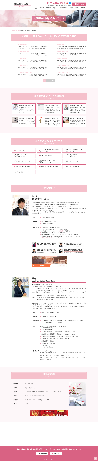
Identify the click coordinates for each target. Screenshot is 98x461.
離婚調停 (61, 231)
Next (53, 80)
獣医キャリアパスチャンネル (49, 238)
